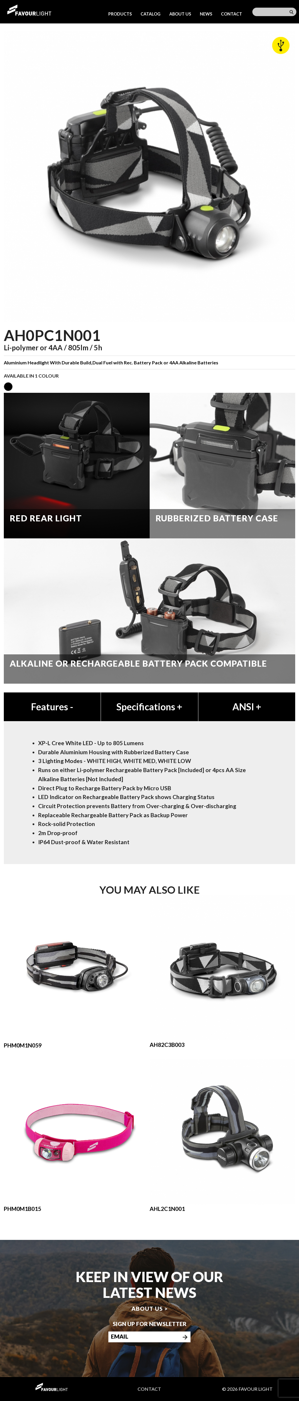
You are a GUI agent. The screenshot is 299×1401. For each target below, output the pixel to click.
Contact (231, 13)
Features (52, 706)
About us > (149, 1308)
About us (180, 13)
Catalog (151, 13)
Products (120, 13)
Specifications (149, 706)
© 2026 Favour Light (247, 1389)
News (206, 13)
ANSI (246, 706)
